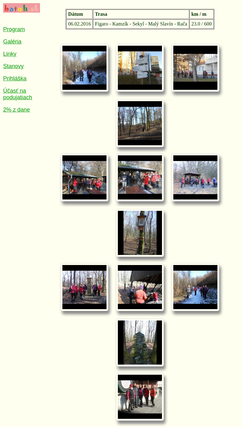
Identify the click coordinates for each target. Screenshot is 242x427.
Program (14, 29)
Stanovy (13, 66)
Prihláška (14, 78)
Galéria (12, 41)
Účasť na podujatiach (17, 94)
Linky (9, 54)
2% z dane (16, 110)
